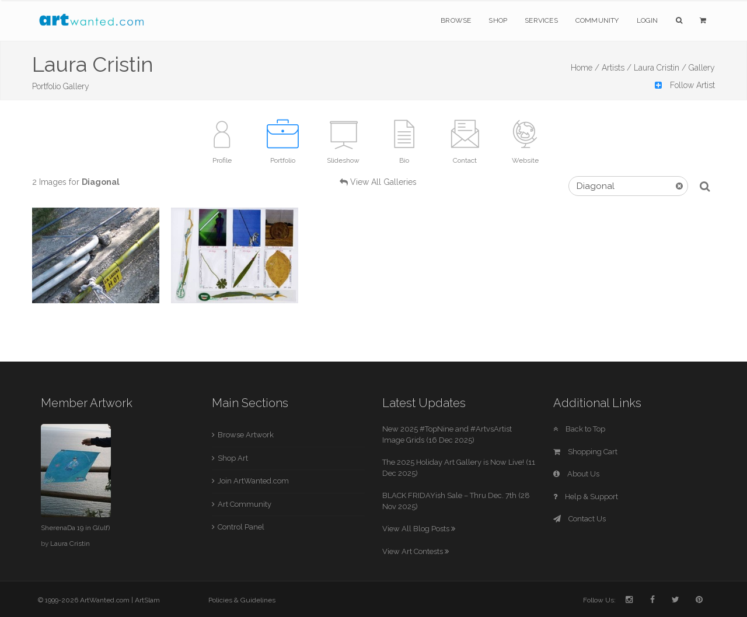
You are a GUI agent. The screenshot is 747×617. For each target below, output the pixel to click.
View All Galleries (383, 182)
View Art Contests (415, 551)
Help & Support (585, 496)
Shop (497, 20)
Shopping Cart (585, 451)
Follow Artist (685, 85)
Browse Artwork (246, 434)
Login (647, 20)
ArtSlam (147, 600)
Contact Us (579, 518)
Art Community (244, 504)
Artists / (616, 67)
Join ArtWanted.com (253, 480)
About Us (576, 473)
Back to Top (579, 429)
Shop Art (233, 458)
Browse (456, 20)
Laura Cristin (70, 543)
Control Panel (241, 527)
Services (541, 20)
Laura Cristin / (660, 67)
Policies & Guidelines (241, 600)
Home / (585, 67)
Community (597, 20)
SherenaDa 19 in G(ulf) (75, 528)
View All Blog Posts (418, 528)
